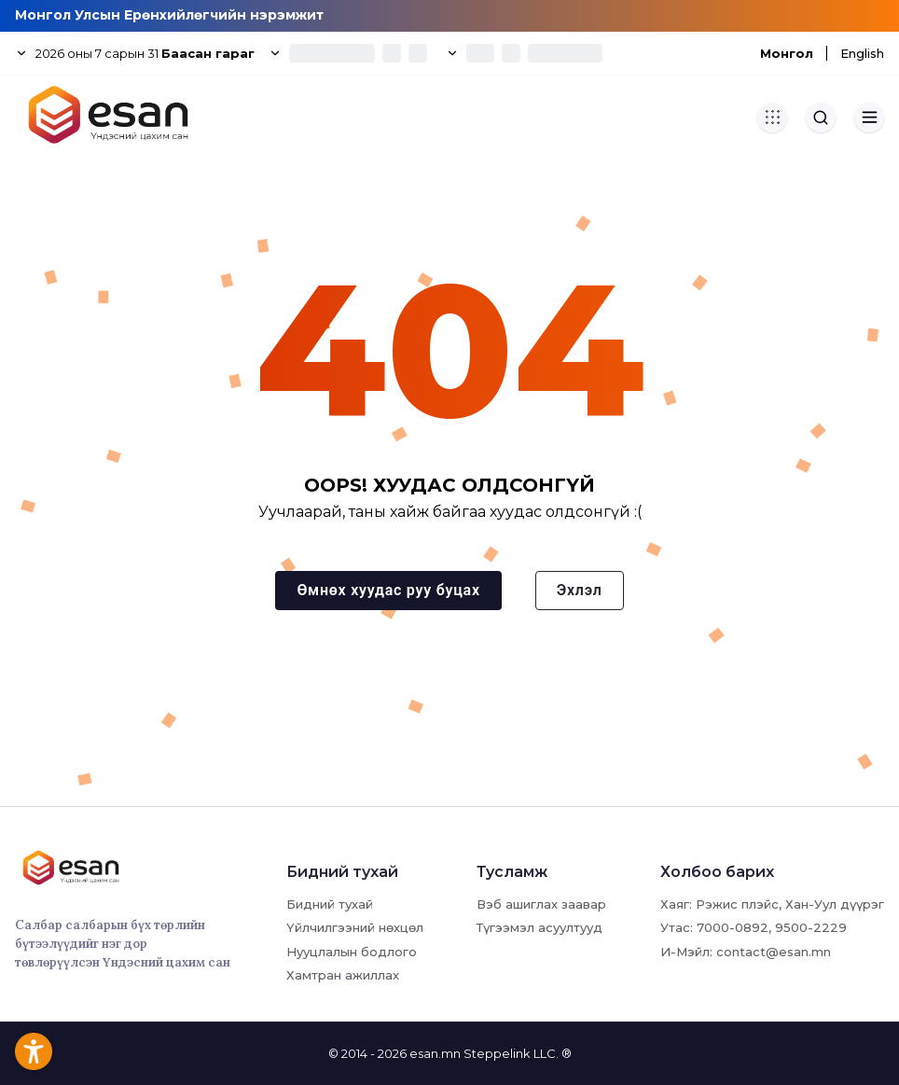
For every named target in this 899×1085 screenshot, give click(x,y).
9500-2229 (811, 927)
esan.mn (435, 1053)
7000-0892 (732, 927)
